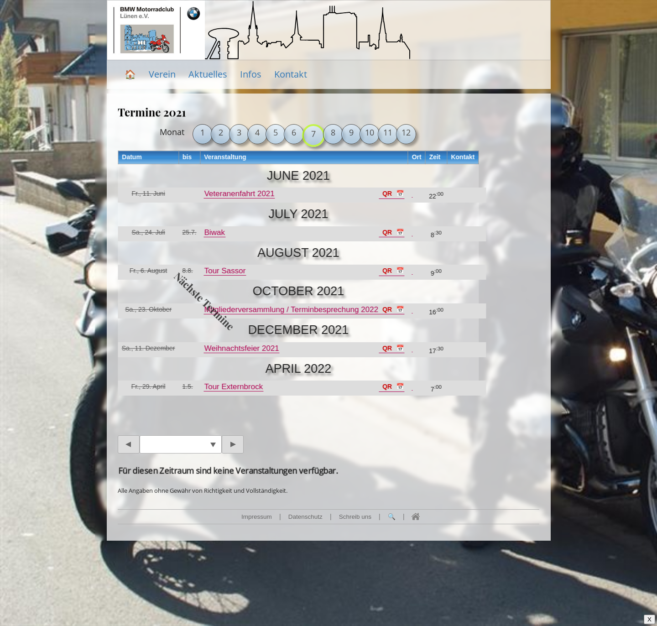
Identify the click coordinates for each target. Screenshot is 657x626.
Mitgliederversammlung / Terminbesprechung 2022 (290, 309)
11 (387, 132)
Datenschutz (305, 516)
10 (369, 132)
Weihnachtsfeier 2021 (240, 348)
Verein (162, 74)
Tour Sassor (224, 270)
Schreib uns (355, 516)
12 (406, 132)
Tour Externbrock (232, 386)
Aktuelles (207, 74)
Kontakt (290, 74)
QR (386, 193)
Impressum (256, 516)
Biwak (213, 232)
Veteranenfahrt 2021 (238, 193)
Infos (250, 74)
